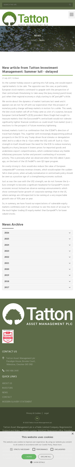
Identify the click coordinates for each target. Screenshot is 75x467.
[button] (37, 462)
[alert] (37, 449)
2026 (37, 232)
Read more (57, 444)
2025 (37, 238)
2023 (37, 251)
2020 (37, 269)
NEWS (5, 392)
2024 (37, 245)
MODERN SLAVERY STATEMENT (17, 402)
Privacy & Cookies (33, 413)
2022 (37, 257)
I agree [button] (29, 457)
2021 (37, 263)
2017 (37, 287)
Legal (46, 413)
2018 (37, 281)
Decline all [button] (46, 457)
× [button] (72, 434)
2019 (37, 275)
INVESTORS (7, 388)
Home (33, 40)
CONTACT (7, 397)
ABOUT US (7, 383)
